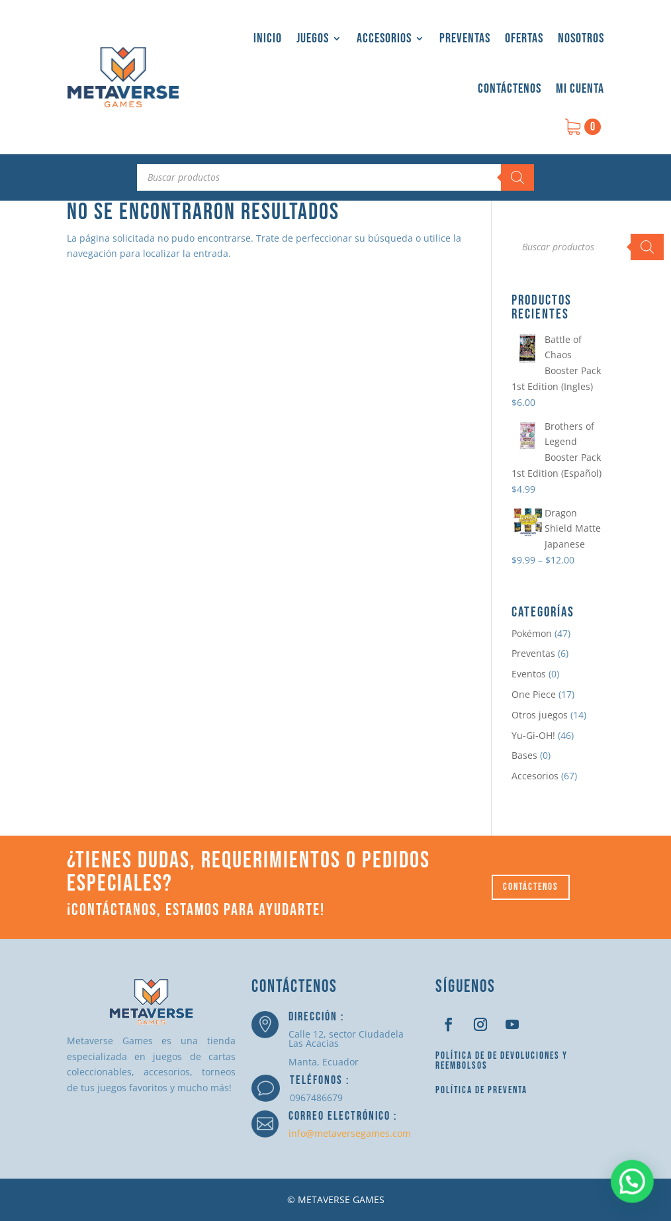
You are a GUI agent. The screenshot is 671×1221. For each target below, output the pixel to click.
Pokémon (532, 633)
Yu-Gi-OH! (533, 735)
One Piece (534, 694)
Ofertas (524, 38)
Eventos (529, 673)
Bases (524, 755)
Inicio (267, 38)
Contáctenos (509, 89)
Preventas (464, 38)
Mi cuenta (580, 89)
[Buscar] (517, 177)
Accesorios (384, 38)
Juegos (312, 38)
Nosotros (581, 38)
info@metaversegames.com (350, 1133)
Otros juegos (540, 714)
